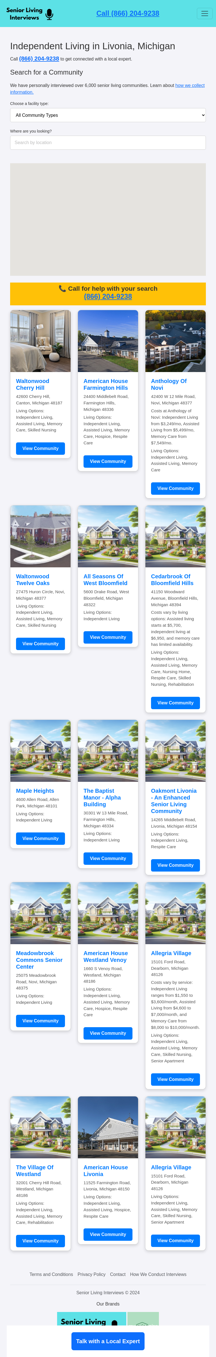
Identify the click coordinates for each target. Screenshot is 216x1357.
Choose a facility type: (29, 103)
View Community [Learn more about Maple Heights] (40, 838)
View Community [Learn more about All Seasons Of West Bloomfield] (108, 637)
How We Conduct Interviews (158, 1274)
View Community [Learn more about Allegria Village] (176, 1079)
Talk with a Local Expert (108, 1341)
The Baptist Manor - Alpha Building (102, 797)
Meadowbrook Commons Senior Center (39, 960)
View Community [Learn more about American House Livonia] (108, 1234)
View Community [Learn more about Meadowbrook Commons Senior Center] (40, 1020)
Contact (117, 1274)
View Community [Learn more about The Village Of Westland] (40, 1241)
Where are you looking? (31, 131)
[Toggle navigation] (205, 13)
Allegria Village (171, 953)
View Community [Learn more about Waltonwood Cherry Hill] (40, 448)
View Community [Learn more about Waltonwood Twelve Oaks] (40, 643)
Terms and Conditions (51, 1274)
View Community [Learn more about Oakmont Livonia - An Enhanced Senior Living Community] (176, 865)
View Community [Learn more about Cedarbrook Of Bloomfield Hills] (176, 702)
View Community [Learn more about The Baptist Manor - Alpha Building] (108, 858)
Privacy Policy (92, 1274)
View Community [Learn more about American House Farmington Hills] (108, 461)
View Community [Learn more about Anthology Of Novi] (176, 488)
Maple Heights (35, 791)
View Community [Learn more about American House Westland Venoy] (108, 1033)
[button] (81, 248)
